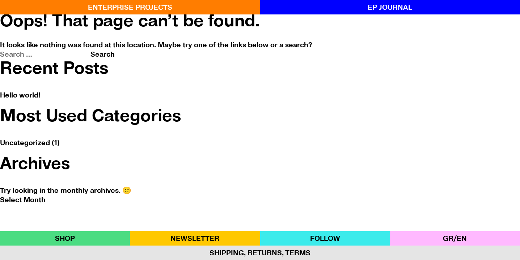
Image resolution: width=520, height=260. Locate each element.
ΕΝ (462, 238)
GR (448, 238)
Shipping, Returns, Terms (260, 252)
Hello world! (20, 95)
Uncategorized (25, 142)
